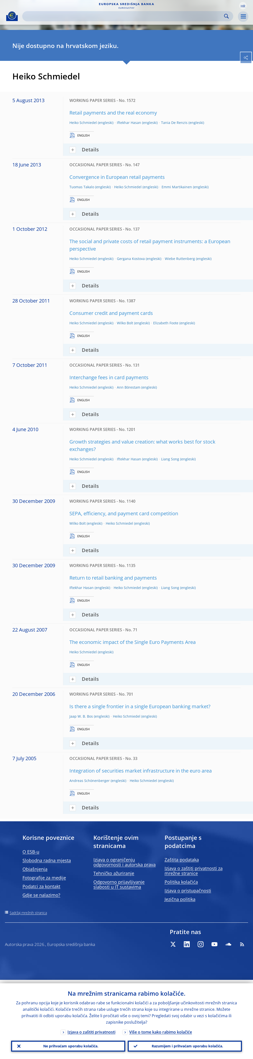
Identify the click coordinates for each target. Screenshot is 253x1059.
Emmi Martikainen (177, 187)
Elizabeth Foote (165, 323)
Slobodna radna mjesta (46, 860)
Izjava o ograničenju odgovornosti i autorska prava (124, 862)
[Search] (123, 16)
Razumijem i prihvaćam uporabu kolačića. (185, 1044)
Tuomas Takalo (81, 187)
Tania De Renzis (174, 122)
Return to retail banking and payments (113, 577)
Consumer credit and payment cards (111, 313)
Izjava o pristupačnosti (188, 891)
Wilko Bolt (125, 323)
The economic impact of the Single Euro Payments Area (132, 642)
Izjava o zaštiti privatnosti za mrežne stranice (194, 870)
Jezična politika (180, 899)
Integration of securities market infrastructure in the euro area (140, 770)
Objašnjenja (34, 869)
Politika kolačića (181, 882)
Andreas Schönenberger (89, 780)
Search (226, 16)
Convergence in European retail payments (117, 177)
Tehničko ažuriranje (113, 873)
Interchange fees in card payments (108, 377)
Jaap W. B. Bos (81, 716)
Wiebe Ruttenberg (180, 258)
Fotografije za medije (44, 878)
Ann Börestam (128, 387)
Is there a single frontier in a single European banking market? (140, 706)
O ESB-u (30, 852)
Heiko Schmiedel (83, 122)
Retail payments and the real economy (113, 112)
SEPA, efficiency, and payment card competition (123, 513)
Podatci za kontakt (41, 886)
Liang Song (170, 459)
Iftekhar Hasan (129, 122)
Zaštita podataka (182, 860)
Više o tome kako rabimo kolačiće (160, 1028)
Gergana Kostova (131, 258)
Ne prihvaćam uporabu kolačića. (68, 1044)
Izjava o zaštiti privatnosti (91, 1028)
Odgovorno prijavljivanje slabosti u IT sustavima (119, 884)
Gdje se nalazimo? (41, 895)
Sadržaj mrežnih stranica (28, 912)
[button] (243, 5)
